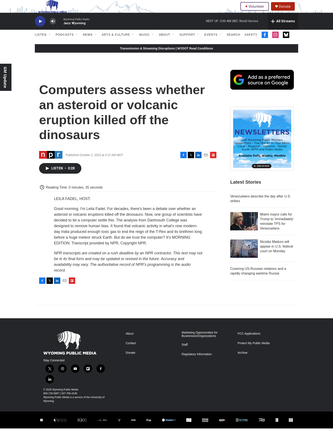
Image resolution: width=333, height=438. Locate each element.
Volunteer (255, 11)
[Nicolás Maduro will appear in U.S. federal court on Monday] (244, 258)
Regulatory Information (197, 363)
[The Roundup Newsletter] (262, 148)
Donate (287, 11)
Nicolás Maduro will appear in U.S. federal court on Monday (276, 255)
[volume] (52, 31)
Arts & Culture (116, 44)
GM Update (5, 77)
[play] (40, 30)
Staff (185, 354)
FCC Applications (249, 343)
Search (233, 44)
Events (210, 44)
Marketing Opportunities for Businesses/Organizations (199, 344)
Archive (243, 362)
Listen (41, 44)
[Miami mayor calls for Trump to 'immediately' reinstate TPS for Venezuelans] (244, 231)
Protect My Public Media (254, 352)
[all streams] (283, 30)
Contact (131, 352)
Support (187, 44)
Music (144, 44)
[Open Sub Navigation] (49, 44)
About (164, 44)
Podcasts (65, 44)
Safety (250, 44)
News (88, 44)
